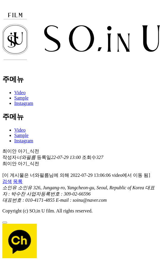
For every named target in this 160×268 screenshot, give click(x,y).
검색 (7, 181)
